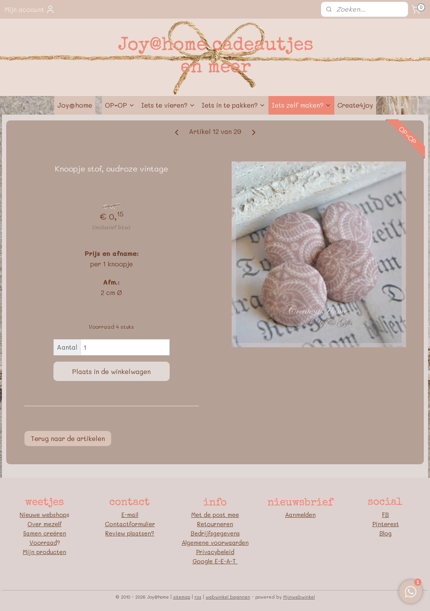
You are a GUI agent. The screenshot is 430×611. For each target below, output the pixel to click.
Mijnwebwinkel (299, 597)
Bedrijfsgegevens (215, 533)
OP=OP (120, 105)
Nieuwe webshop (43, 514)
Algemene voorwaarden (215, 542)
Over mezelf (45, 524)
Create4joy (355, 105)
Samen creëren (44, 533)
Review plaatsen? (129, 533)
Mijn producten (44, 552)
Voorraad (43, 542)
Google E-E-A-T (215, 561)
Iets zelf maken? (301, 105)
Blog (385, 533)
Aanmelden (300, 514)
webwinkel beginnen (228, 597)
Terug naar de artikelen (68, 438)
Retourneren (215, 524)
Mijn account (29, 9)
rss (197, 597)
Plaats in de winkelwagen (111, 371)
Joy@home (74, 105)
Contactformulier (130, 524)
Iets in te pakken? (233, 105)
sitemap (181, 597)
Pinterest (385, 524)
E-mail (129, 514)
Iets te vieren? (168, 105)
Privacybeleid (215, 552)
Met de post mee (215, 514)
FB (385, 514)
